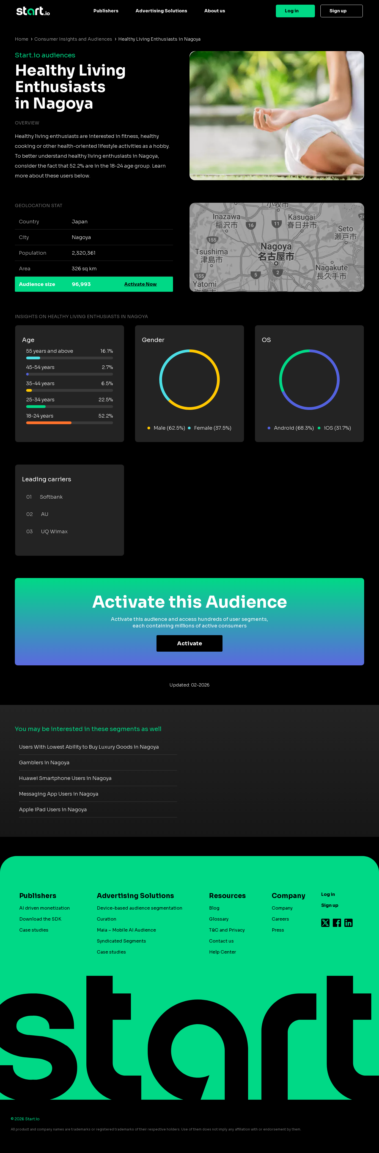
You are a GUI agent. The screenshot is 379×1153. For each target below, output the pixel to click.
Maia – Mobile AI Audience (126, 930)
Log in (292, 11)
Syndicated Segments (121, 941)
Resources (227, 896)
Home (21, 39)
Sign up (338, 11)
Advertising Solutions (161, 11)
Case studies (33, 930)
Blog (214, 908)
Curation (106, 919)
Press (278, 930)
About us (214, 11)
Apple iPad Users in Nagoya (53, 810)
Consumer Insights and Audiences (73, 39)
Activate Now (140, 284)
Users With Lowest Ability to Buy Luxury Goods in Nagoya (89, 747)
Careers (280, 919)
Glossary (219, 919)
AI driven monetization (44, 908)
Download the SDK (40, 919)
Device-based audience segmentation (139, 908)
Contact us (221, 941)
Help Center (222, 952)
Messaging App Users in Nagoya (58, 794)
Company (286, 896)
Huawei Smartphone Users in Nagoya (65, 778)
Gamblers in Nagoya (44, 763)
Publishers (106, 11)
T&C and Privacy (227, 930)
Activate (189, 643)
